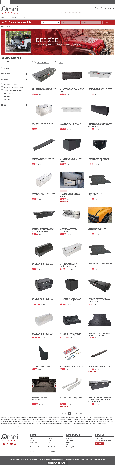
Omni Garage (5, 2)
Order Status (69, 440)
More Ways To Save (57, 463)
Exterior (32, 438)
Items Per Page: (54, 62)
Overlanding (51, 451)
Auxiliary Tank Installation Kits (13, 91)
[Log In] (111, 9)
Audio (49, 440)
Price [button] (3, 105)
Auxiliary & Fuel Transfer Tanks (13, 88)
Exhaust (50, 438)
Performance (33, 442)
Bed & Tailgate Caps (10, 94)
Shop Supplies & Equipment (55, 447)
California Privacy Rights (97, 459)
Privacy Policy (84, 459)
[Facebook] (3, 444)
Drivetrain (32, 445)
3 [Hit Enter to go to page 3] (76, 414)
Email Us (99, 443)
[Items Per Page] (61, 62)
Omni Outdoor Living (17, 2)
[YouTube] (11, 444)
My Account (69, 438)
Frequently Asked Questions (73, 447)
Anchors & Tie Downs (10, 85)
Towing (32, 449)
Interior (32, 440)
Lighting (50, 442)
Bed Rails (7, 100)
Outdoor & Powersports (54, 449)
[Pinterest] (15, 444)
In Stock (6, 69)
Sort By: (34, 62)
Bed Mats (7, 97)
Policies (68, 445)
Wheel (32, 451)
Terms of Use (74, 459)
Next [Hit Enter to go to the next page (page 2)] (81, 414)
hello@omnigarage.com (98, 2)
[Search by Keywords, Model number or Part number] (85, 13)
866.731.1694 (110, 2)
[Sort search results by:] (43, 62)
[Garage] (104, 9)
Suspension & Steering (36, 447)
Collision (50, 445)
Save (107, 23)
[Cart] (97, 9)
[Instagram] (7, 444)
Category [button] (5, 80)
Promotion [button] (6, 74)
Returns (68, 442)
